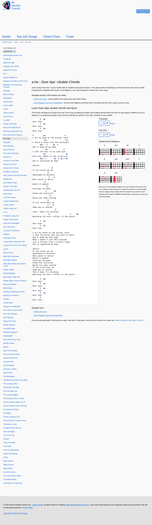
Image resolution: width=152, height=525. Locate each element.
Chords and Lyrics (40, 99)
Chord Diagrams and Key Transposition (47, 103)
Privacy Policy (27, 507)
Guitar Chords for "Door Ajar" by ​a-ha (128, 320)
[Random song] (139, 12)
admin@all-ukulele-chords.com (77, 505)
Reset (112, 123)
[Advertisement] (90, 62)
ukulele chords (37, 505)
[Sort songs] (9, 51)
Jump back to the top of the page (15, 513)
